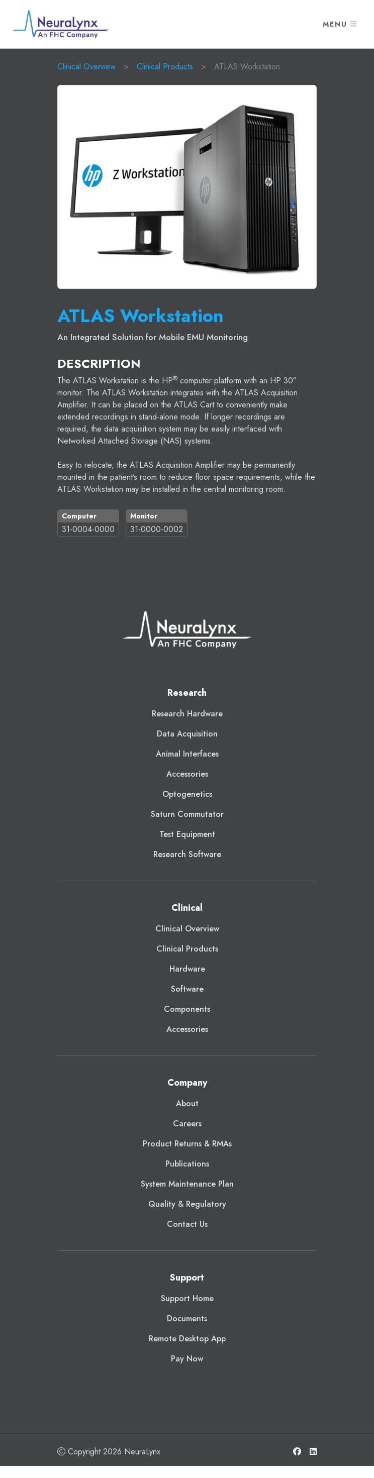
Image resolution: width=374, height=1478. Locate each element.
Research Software (187, 854)
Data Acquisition (187, 734)
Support (187, 1277)
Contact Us (187, 1224)
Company (187, 1082)
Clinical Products (165, 66)
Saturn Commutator (187, 814)
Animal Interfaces (187, 754)
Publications (187, 1164)
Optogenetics (187, 794)
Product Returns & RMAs (187, 1143)
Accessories (187, 774)
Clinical (187, 907)
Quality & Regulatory (187, 1204)
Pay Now (187, 1358)
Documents (187, 1318)
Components (187, 1009)
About (187, 1103)
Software (187, 989)
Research (187, 692)
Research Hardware (187, 713)
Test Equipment (187, 834)
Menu (340, 24)
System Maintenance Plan (187, 1184)
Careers (187, 1123)
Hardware (187, 969)
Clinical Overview (86, 66)
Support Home (187, 1298)
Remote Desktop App (187, 1338)
